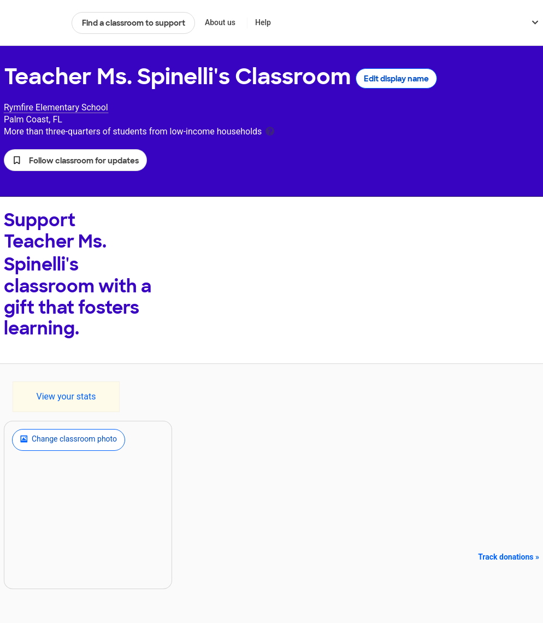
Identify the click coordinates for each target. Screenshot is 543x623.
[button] (75, 160)
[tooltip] (270, 130)
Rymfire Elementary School (56, 107)
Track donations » (508, 557)
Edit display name (396, 79)
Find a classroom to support (133, 23)
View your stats (66, 396)
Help (263, 22)
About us (220, 22)
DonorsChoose (33, 23)
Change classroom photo (68, 440)
